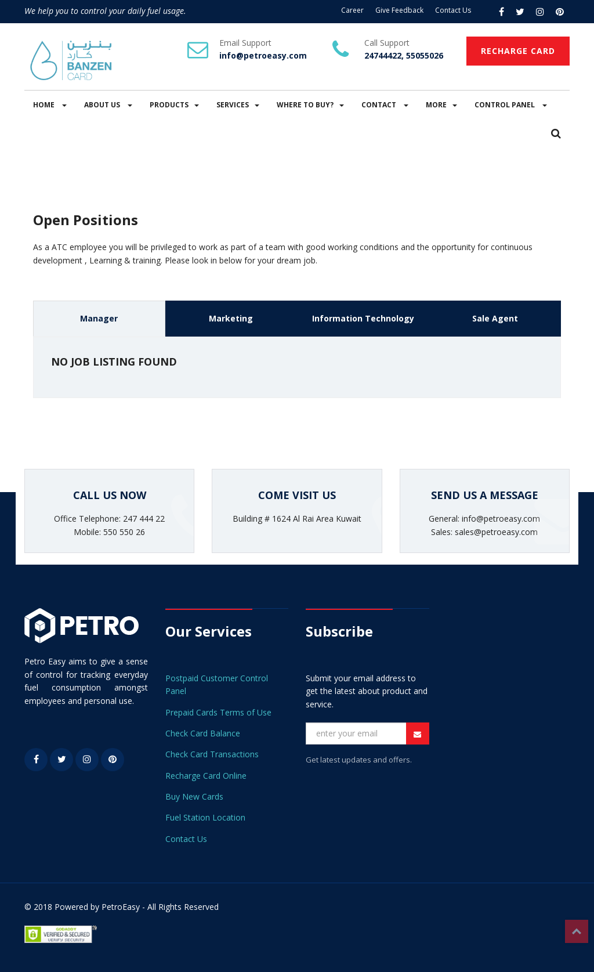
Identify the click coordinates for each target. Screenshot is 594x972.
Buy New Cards (194, 796)
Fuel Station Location (205, 817)
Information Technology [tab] (363, 318)
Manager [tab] (99, 318)
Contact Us (453, 10)
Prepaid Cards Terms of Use (218, 712)
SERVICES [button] (237, 105)
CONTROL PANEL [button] (511, 105)
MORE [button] (441, 105)
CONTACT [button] (384, 105)
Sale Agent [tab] (495, 318)
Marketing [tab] (231, 318)
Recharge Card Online (206, 775)
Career (352, 10)
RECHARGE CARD (518, 50)
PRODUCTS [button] (174, 105)
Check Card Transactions (212, 754)
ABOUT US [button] (108, 105)
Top (576, 931)
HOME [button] (50, 105)
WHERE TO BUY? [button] (310, 105)
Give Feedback (399, 10)
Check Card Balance (202, 733)
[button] (556, 134)
